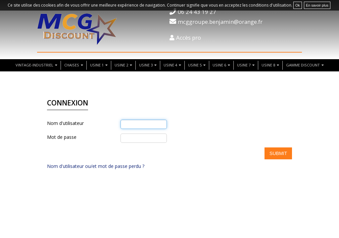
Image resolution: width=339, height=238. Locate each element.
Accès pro (188, 37)
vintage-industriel (34, 64)
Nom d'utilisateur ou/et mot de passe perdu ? (95, 166)
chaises (71, 64)
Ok (297, 5)
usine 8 (268, 64)
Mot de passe (61, 137)
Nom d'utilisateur (65, 123)
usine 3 (146, 64)
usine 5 (195, 64)
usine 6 (219, 64)
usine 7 (244, 64)
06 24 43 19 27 (197, 12)
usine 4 (170, 64)
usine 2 (121, 64)
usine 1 (97, 64)
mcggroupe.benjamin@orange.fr (220, 21)
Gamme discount (303, 64)
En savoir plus (317, 5)
